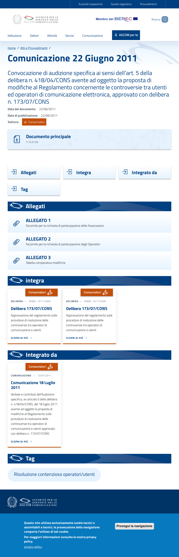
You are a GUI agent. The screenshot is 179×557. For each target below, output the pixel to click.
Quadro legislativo (121, 4)
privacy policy (33, 549)
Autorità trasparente (90, 4)
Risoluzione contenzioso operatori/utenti (54, 474)
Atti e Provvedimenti (34, 48)
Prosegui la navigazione (134, 528)
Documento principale (48, 136)
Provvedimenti (148, 4)
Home (12, 48)
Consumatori (34, 122)
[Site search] (164, 19)
